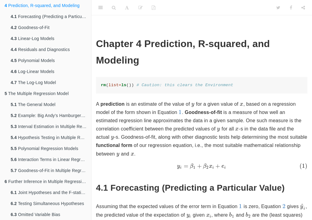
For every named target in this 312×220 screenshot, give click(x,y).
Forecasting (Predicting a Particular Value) (51, 16)
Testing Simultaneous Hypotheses (47, 203)
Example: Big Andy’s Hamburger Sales (51, 115)
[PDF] (153, 7)
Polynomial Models (33, 60)
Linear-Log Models (33, 38)
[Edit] (140, 7)
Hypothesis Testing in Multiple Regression (51, 137)
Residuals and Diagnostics (40, 49)
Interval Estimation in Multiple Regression (51, 126)
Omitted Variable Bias (35, 214)
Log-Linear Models (33, 71)
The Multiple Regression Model (37, 93)
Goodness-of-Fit (30, 27)
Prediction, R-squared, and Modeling (42, 5)
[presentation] (193, 104)
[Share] (303, 7)
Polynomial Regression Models (44, 148)
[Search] (113, 7)
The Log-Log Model (33, 82)
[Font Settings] (126, 7)
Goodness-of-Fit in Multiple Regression (51, 170)
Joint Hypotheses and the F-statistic (49, 192)
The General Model (33, 104)
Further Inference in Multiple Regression (46, 181)
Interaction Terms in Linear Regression (51, 159)
